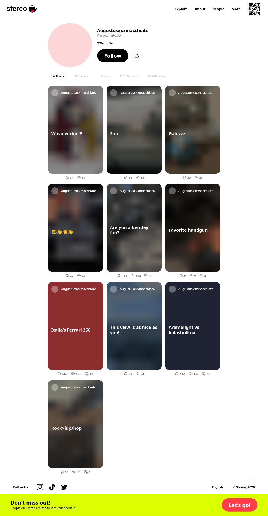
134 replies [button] (81, 76)
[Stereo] (22, 9)
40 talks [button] (105, 76)
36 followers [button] (129, 76)
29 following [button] (156, 76)
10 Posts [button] (57, 76)
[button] (113, 55)
